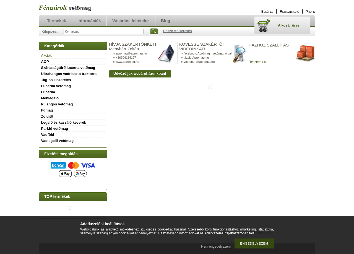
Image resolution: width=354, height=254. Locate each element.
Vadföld (47, 135)
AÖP (45, 61)
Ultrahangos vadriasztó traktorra (69, 74)
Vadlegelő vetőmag (57, 141)
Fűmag (47, 110)
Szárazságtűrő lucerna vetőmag (68, 68)
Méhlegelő (50, 98)
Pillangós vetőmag (57, 104)
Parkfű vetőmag (54, 128)
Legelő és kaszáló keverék (63, 122)
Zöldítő (47, 116)
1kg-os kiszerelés (56, 80)
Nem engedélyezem (216, 246)
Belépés (267, 11)
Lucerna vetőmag (56, 86)
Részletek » (257, 62)
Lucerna (48, 92)
